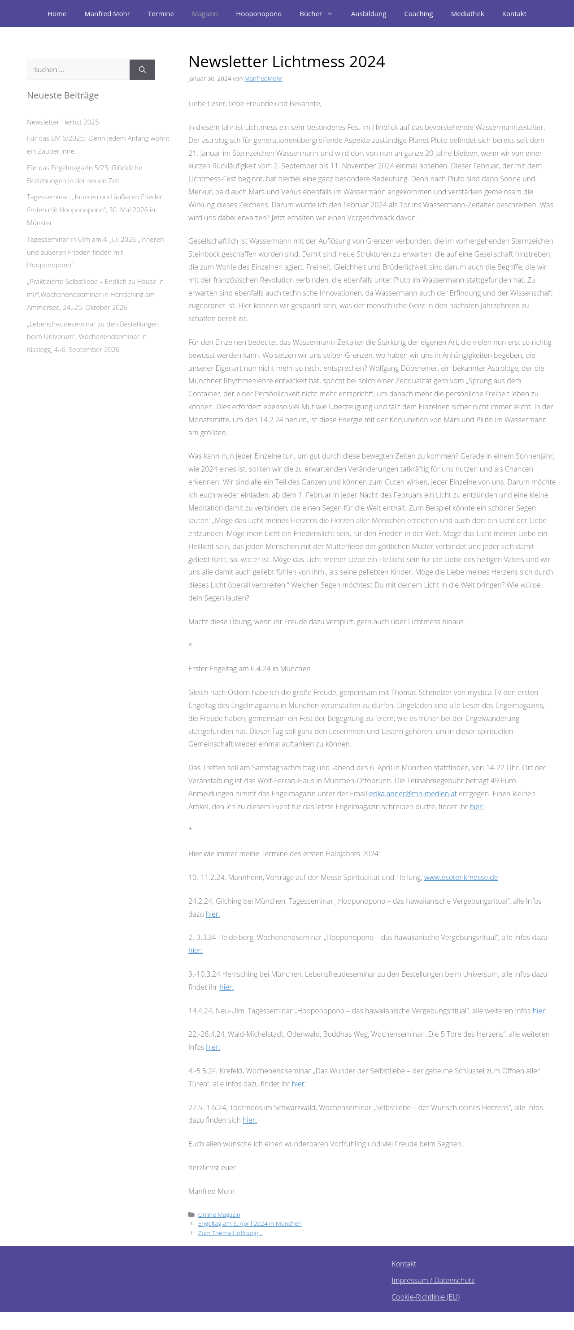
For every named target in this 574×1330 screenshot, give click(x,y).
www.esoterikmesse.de (461, 877)
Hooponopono (259, 13)
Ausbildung (368, 13)
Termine (161, 13)
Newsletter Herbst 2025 (63, 121)
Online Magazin (219, 1214)
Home (57, 13)
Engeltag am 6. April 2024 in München (250, 1223)
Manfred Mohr (107, 13)
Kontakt (514, 13)
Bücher (321, 13)
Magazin (205, 13)
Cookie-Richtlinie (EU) (425, 1297)
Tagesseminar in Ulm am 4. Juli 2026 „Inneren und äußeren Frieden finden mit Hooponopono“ (95, 252)
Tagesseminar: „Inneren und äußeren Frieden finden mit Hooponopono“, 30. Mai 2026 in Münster (95, 209)
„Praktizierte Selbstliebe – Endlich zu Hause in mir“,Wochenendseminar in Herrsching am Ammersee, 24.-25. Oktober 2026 (95, 294)
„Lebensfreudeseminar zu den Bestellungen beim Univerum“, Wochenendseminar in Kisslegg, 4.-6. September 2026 (93, 336)
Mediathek (467, 13)
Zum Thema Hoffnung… (230, 1232)
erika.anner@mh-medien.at (413, 793)
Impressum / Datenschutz (432, 1280)
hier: (477, 806)
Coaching (418, 13)
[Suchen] (142, 70)
